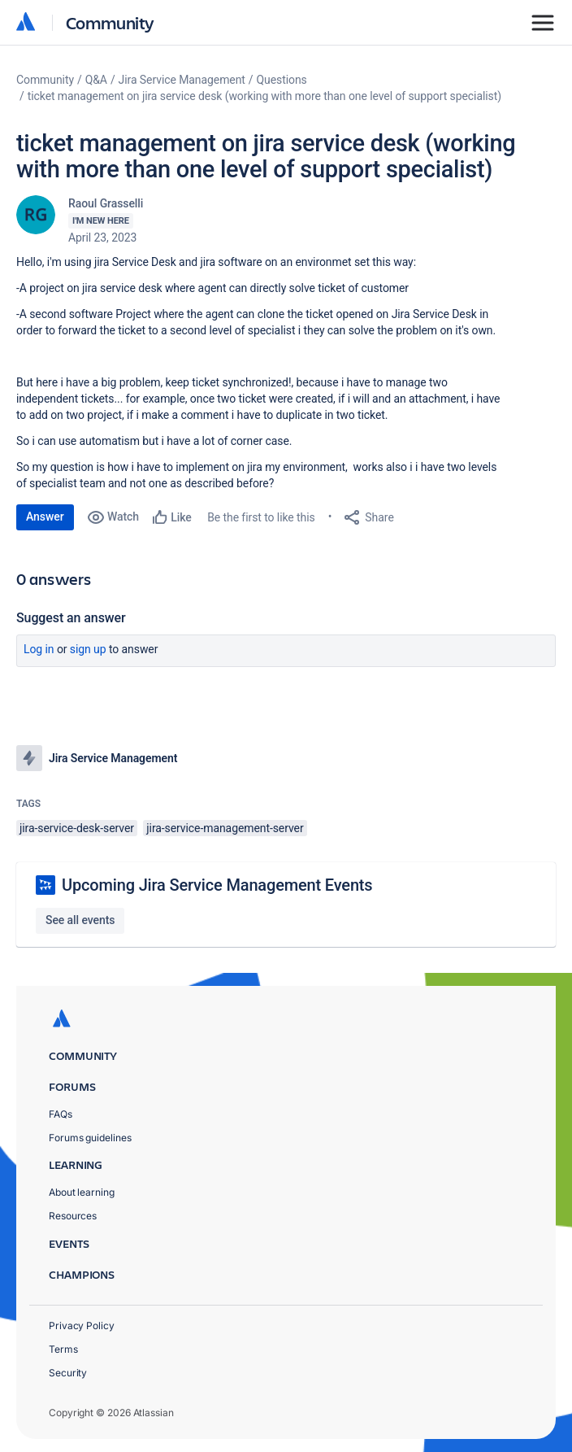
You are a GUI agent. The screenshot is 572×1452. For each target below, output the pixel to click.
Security (68, 1373)
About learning (82, 1192)
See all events (80, 920)
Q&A (96, 79)
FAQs (60, 1114)
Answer (45, 516)
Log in (39, 649)
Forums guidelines (90, 1138)
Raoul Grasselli (105, 203)
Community (110, 22)
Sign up (88, 649)
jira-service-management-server (224, 828)
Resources (73, 1216)
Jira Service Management (182, 79)
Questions (282, 79)
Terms (63, 1349)
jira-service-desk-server (77, 828)
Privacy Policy (82, 1325)
